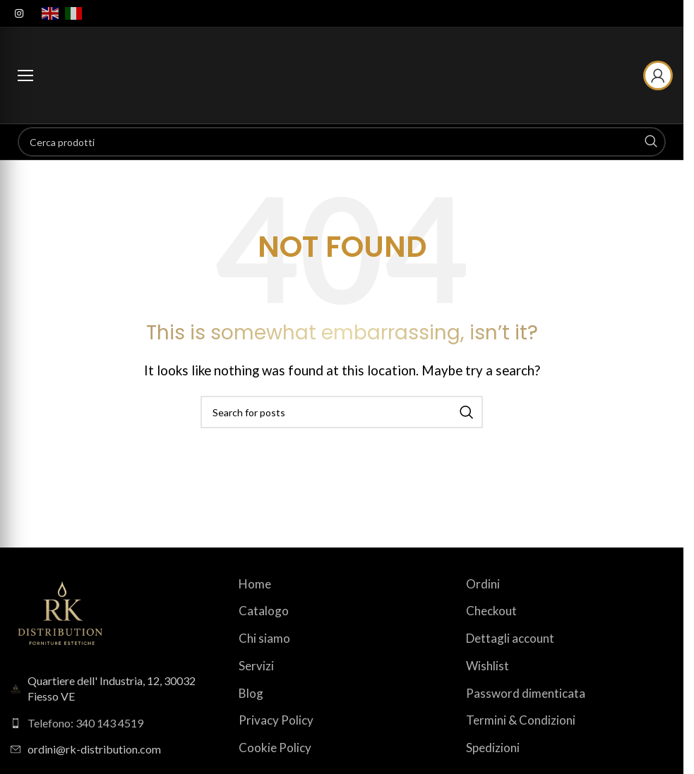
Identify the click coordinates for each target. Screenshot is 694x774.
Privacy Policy (276, 720)
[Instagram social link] (19, 13)
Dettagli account (510, 638)
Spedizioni (493, 747)
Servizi (256, 665)
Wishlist (487, 665)
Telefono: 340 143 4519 (85, 723)
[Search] (342, 142)
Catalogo (264, 610)
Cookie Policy (275, 747)
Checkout (491, 610)
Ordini (483, 583)
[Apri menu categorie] (25, 75)
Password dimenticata (525, 693)
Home (255, 583)
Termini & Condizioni (520, 720)
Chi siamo (264, 638)
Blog (251, 693)
